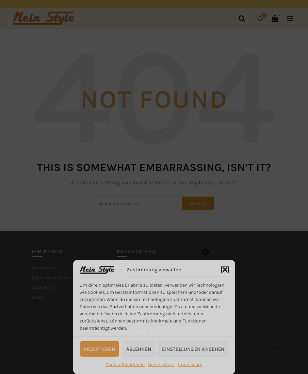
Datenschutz (161, 365)
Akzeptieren (99, 349)
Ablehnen (138, 349)
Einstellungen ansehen (193, 349)
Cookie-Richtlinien (125, 365)
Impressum (190, 365)
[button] (225, 269)
